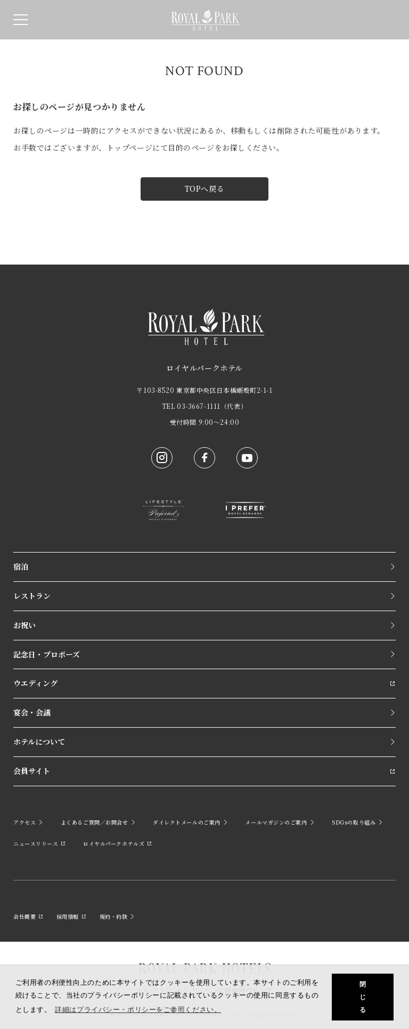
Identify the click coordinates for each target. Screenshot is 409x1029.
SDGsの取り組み (357, 822)
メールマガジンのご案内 (280, 822)
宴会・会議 (204, 712)
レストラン (204, 595)
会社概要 (28, 916)
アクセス (28, 822)
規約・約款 (117, 916)
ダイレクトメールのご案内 (190, 822)
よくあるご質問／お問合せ (98, 822)
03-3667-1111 (198, 405)
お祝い (204, 625)
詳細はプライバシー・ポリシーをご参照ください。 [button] (138, 1010)
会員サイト (204, 770)
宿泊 (204, 566)
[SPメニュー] (20, 19)
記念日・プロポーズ (204, 654)
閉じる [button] (362, 997)
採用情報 (71, 916)
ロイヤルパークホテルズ (117, 843)
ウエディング (204, 683)
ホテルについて (204, 741)
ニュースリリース (39, 843)
